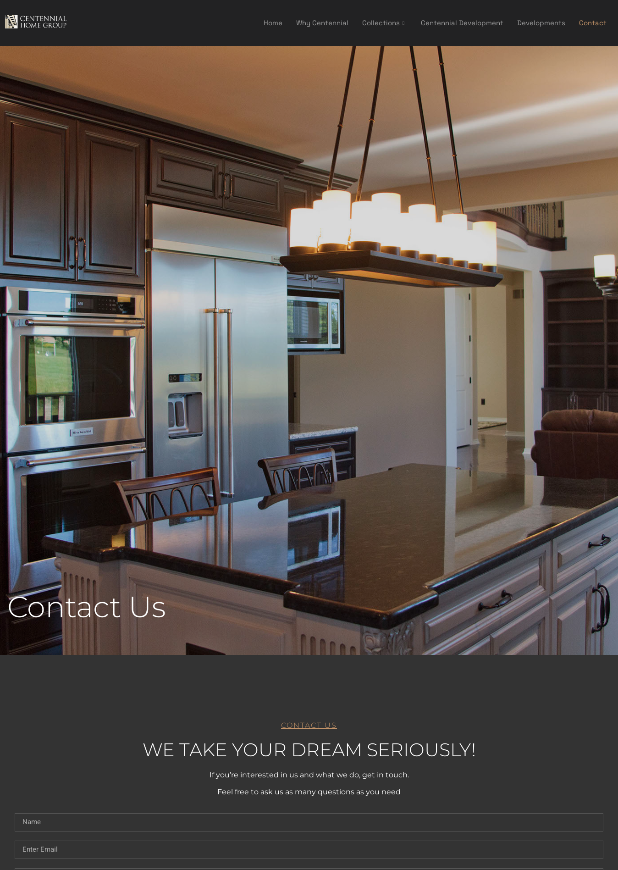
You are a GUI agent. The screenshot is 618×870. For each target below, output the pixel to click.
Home (273, 22)
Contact (593, 22)
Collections (383, 23)
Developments (541, 22)
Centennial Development (462, 22)
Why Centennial (322, 22)
